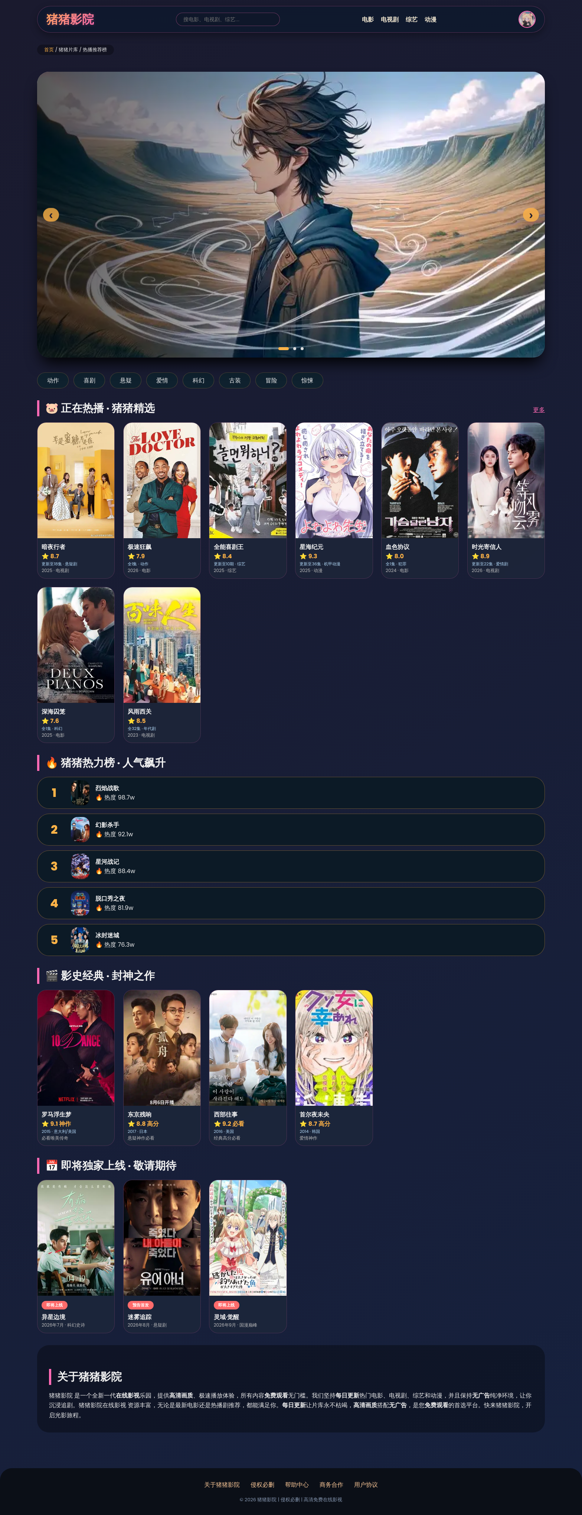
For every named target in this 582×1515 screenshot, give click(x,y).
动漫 (430, 19)
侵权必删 (262, 1484)
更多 (539, 410)
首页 (49, 49)
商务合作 (331, 1484)
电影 (368, 19)
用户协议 (366, 1484)
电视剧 (390, 19)
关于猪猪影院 (222, 1484)
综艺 (412, 19)
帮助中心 (297, 1484)
